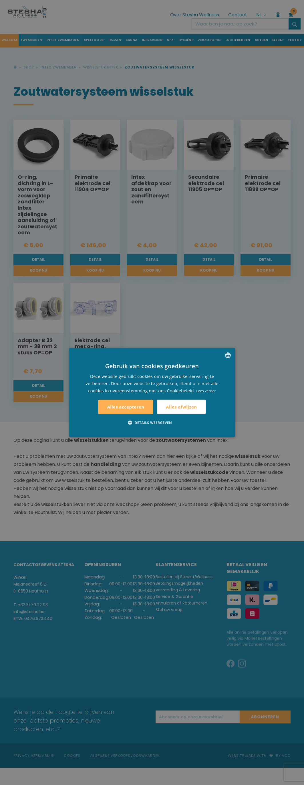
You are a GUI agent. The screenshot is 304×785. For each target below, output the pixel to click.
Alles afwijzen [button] (181, 407)
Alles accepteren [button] (125, 407)
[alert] (152, 392)
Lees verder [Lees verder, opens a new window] (206, 390)
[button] (152, 422)
